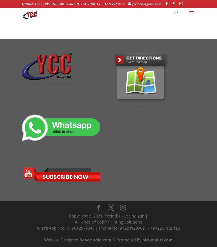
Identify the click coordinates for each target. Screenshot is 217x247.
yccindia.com (98, 240)
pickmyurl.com (157, 240)
